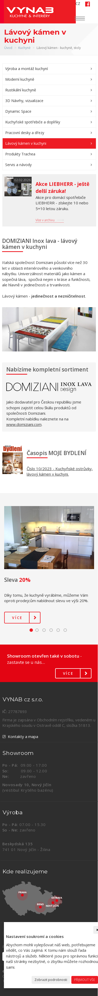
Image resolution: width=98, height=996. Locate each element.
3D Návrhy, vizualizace (24, 100)
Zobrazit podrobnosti (50, 980)
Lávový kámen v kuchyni (25, 143)
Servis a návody (18, 164)
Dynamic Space (18, 111)
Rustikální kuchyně (20, 89)
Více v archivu (45, 220)
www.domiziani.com (24, 424)
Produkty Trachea (20, 154)
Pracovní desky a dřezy (24, 132)
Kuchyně (24, 48)
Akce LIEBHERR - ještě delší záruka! (62, 187)
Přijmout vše (84, 980)
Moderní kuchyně (19, 79)
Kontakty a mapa (23, 736)
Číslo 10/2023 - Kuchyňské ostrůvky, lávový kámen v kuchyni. (60, 471)
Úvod (8, 48)
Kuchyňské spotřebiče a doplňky (32, 121)
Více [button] (17, 617)
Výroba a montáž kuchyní (26, 68)
